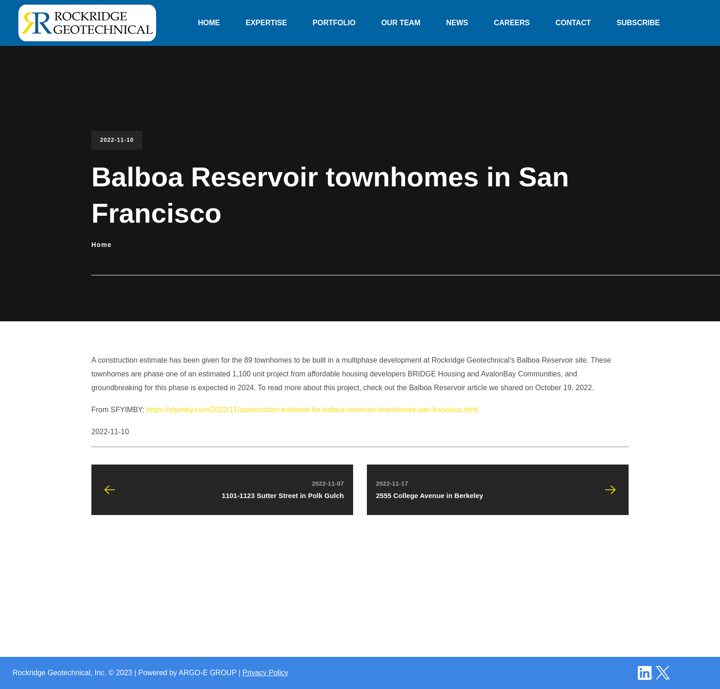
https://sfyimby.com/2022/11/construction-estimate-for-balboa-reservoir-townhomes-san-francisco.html (312, 410)
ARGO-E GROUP (207, 673)
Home (101, 244)
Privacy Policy (265, 673)
